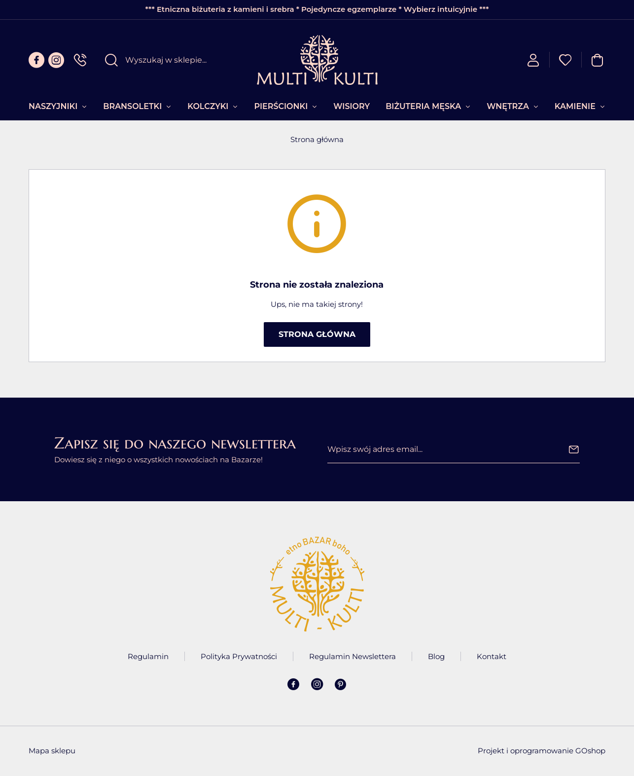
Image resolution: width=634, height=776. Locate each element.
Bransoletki (132, 106)
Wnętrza (508, 106)
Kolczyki (207, 106)
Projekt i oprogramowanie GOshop (541, 750)
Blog (436, 656)
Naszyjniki (53, 106)
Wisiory (351, 106)
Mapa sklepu (52, 750)
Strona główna (317, 139)
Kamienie (575, 106)
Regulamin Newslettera (352, 656)
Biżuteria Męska (423, 106)
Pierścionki (281, 106)
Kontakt (491, 656)
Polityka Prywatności (239, 656)
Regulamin (148, 656)
